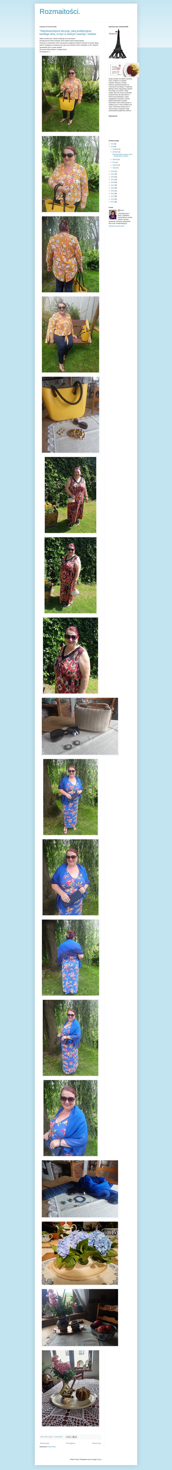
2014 (112, 193)
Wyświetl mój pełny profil (116, 226)
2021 (112, 174)
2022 (112, 171)
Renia (122, 210)
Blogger (99, 1459)
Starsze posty (96, 1443)
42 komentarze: (58, 1436)
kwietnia (115, 165)
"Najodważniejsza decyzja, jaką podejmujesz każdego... (122, 155)
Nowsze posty (44, 1443)
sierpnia (115, 159)
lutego (115, 168)
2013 (112, 196)
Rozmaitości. (60, 11)
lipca (114, 162)
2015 (112, 191)
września (116, 152)
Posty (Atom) (51, 1447)
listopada (116, 149)
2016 (112, 188)
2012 (112, 199)
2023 (112, 146)
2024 (112, 144)
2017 (112, 185)
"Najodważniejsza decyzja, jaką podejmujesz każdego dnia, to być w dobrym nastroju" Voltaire (68, 32)
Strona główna (70, 1443)
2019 (112, 179)
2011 (112, 202)
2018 (112, 182)
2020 (112, 177)
